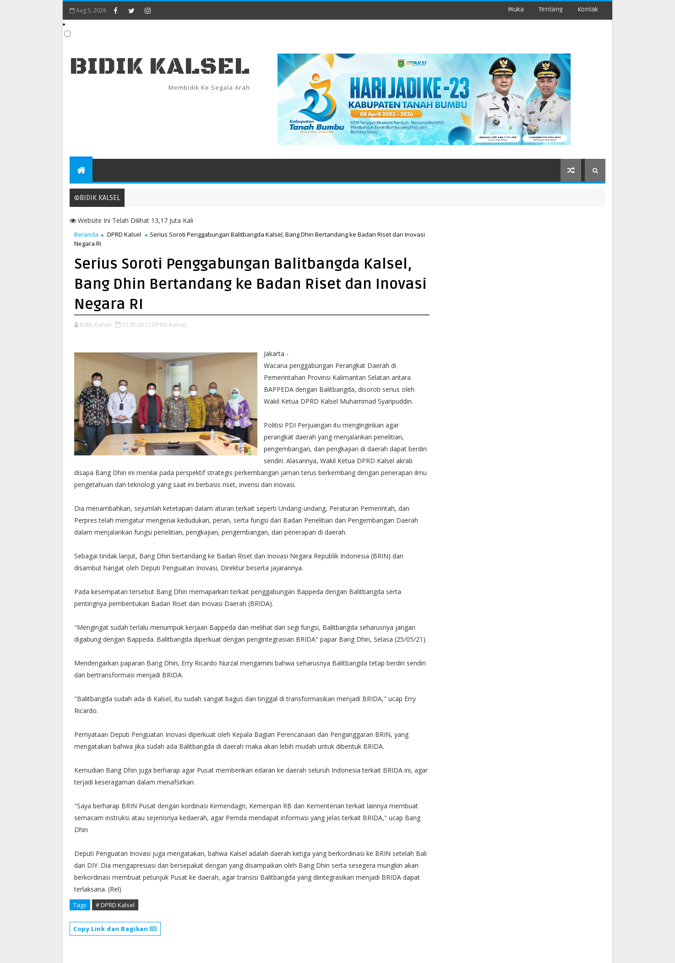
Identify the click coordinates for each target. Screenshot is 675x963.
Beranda (86, 234)
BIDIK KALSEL (160, 66)
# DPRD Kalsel (115, 905)
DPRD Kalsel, (169, 324)
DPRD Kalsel (124, 234)
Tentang (551, 9)
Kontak (587, 9)
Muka (516, 9)
